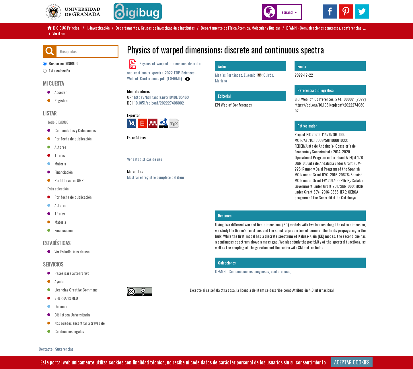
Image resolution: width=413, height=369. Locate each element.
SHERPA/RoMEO (62, 298)
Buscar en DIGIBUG (60, 63)
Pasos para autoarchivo (68, 273)
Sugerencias (64, 349)
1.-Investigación (98, 28)
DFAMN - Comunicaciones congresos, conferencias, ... (326, 28)
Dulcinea (57, 306)
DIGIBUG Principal (66, 28)
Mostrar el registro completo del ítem (155, 177)
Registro (57, 100)
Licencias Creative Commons (72, 290)
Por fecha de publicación (69, 139)
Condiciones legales (65, 331)
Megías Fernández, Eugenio (235, 75)
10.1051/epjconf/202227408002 (159, 103)
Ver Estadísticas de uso (144, 159)
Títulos (56, 155)
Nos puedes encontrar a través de (76, 323)
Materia (56, 164)
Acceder (57, 92)
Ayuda (55, 281)
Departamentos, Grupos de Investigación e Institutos (155, 28)
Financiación (60, 172)
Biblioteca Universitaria (68, 315)
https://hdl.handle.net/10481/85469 (161, 97)
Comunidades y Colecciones (71, 130)
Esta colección (56, 71)
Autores (56, 147)
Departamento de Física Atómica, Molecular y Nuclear (240, 28)
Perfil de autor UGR (65, 180)
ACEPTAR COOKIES (352, 362)
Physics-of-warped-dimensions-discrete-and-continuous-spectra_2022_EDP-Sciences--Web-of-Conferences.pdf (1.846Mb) (164, 70)
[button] (289, 12)
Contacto (45, 349)
